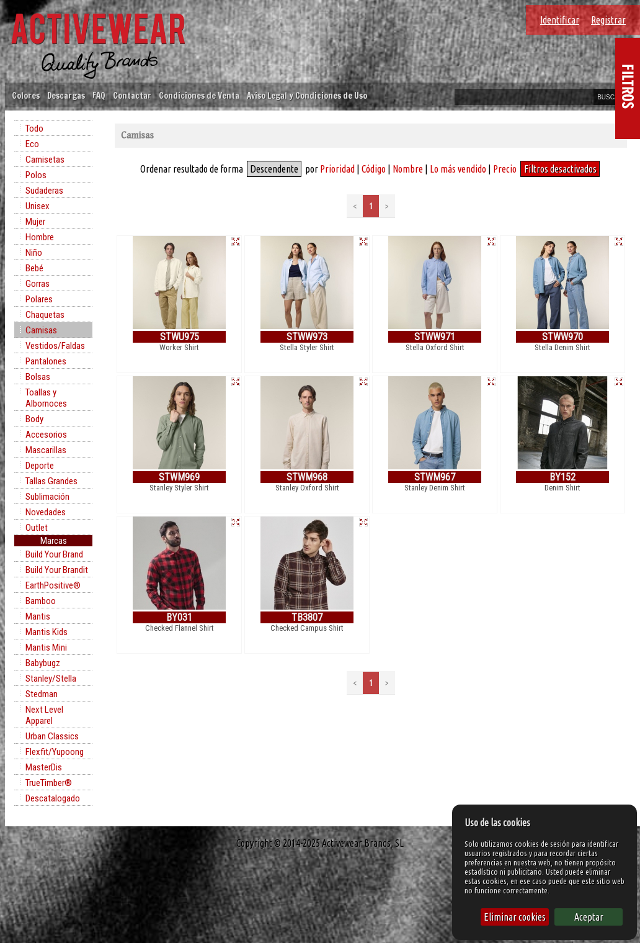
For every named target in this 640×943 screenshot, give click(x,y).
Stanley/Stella (50, 678)
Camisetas (44, 159)
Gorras (37, 283)
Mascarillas (45, 450)
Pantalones (45, 361)
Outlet (36, 527)
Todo (34, 128)
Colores (26, 95)
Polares (39, 299)
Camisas (41, 330)
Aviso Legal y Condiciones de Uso (307, 95)
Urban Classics (52, 736)
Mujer (35, 221)
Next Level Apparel (44, 715)
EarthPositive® (53, 585)
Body (34, 419)
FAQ (98, 95)
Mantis (37, 616)
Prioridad (337, 168)
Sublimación (47, 496)
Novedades (45, 512)
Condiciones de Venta (199, 95)
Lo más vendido (458, 168)
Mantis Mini (46, 647)
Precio (505, 168)
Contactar (132, 95)
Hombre (39, 237)
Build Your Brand (54, 554)
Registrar (608, 19)
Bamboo (40, 601)
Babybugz (42, 663)
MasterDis (43, 767)
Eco (32, 144)
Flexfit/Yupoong (54, 751)
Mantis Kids (46, 632)
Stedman (41, 694)
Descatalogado (52, 798)
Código (374, 168)
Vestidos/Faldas (55, 345)
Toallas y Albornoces (46, 398)
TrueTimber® (48, 782)
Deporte (39, 465)
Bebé (34, 268)
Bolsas (37, 376)
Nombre (408, 168)
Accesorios (46, 434)
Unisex (37, 206)
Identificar (559, 19)
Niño (33, 252)
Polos (36, 175)
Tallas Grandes (51, 481)
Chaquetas (44, 314)
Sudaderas (44, 190)
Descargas (66, 95)
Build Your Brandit (56, 569)
